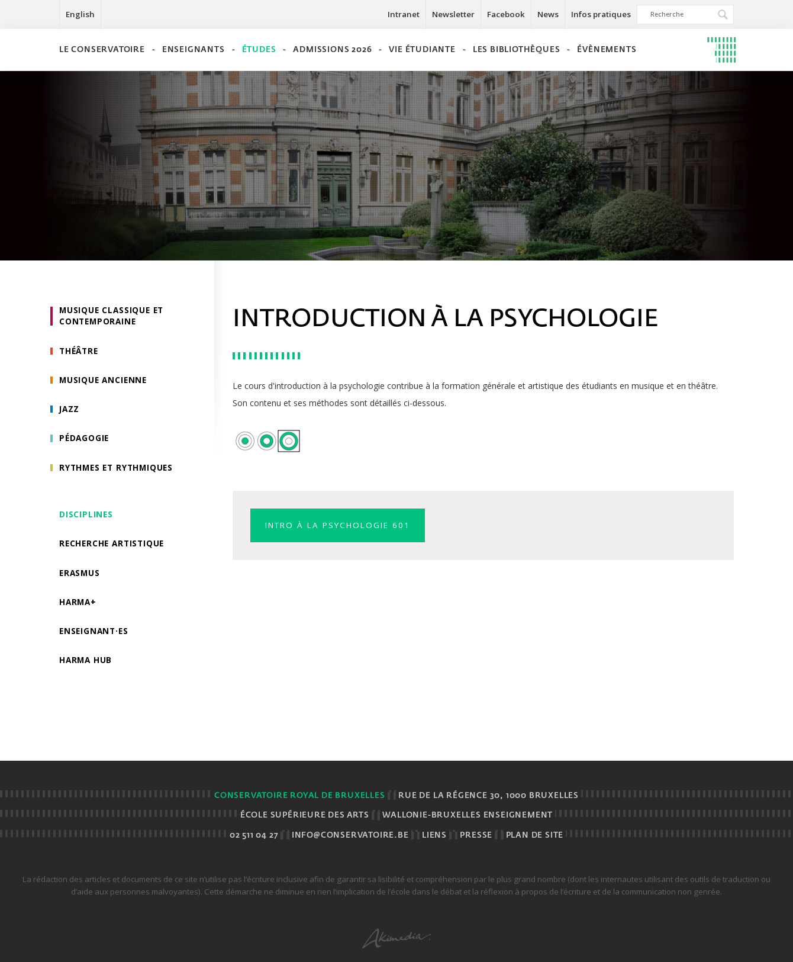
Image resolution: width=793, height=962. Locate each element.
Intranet (404, 14)
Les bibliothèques (516, 50)
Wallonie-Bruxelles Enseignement (467, 815)
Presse (476, 835)
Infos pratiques (601, 14)
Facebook (506, 14)
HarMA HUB (86, 665)
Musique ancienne (104, 381)
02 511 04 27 (254, 835)
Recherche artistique (114, 547)
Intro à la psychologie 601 (342, 525)
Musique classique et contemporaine (113, 316)
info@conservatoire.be (350, 835)
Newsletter (453, 14)
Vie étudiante (422, 50)
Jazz (69, 411)
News (548, 14)
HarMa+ (78, 606)
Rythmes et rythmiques (118, 470)
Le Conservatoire (102, 50)
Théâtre (80, 352)
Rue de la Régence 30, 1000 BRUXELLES (488, 796)
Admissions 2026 (332, 50)
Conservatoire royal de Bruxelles (299, 796)
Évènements (606, 50)
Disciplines (86, 517)
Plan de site (535, 835)
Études (259, 50)
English (80, 14)
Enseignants (193, 50)
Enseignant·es (95, 636)
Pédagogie (85, 440)
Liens (434, 835)
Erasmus (80, 577)
